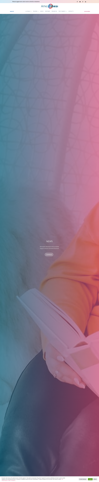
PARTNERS (47, 11)
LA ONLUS (28, 11)
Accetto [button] (90, 479)
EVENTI (42, 11)
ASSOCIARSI (87, 11)
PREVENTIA (54, 11)
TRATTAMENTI (61, 11)
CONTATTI (70, 11)
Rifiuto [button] (95, 479)
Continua (49, 254)
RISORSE (35, 11)
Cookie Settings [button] (83, 479)
